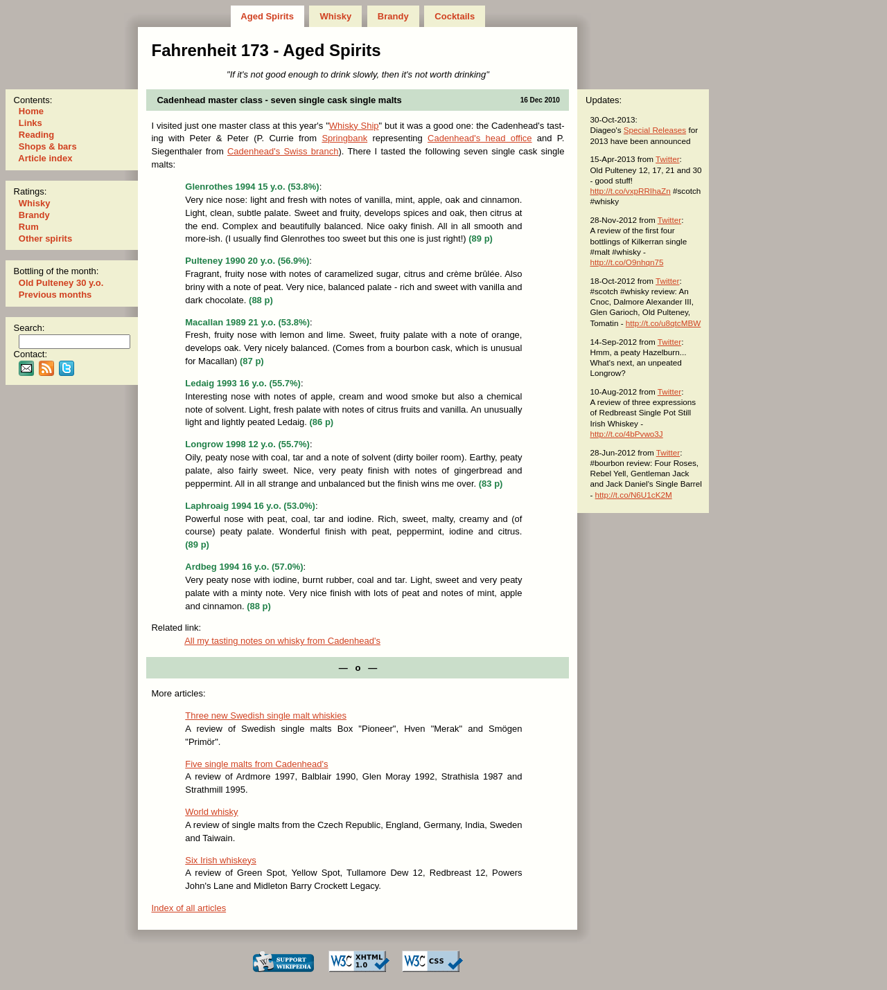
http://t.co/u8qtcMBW (663, 322)
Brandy (393, 16)
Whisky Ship (354, 125)
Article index (45, 158)
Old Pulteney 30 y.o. (61, 283)
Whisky (335, 16)
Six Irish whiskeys (220, 860)
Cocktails (454, 16)
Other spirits (45, 238)
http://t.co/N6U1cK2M (633, 494)
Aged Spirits (267, 16)
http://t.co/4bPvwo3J (626, 433)
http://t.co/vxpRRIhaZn (630, 190)
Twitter (667, 158)
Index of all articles (188, 908)
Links (30, 123)
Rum (28, 227)
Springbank (344, 138)
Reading (36, 134)
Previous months (55, 294)
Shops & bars (47, 146)
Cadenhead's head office (480, 138)
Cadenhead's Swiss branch (282, 151)
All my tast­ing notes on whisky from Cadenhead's (282, 641)
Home (31, 111)
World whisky (211, 812)
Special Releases (655, 129)
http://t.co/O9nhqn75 (626, 262)
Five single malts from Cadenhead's (256, 764)
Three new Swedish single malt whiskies (265, 715)
